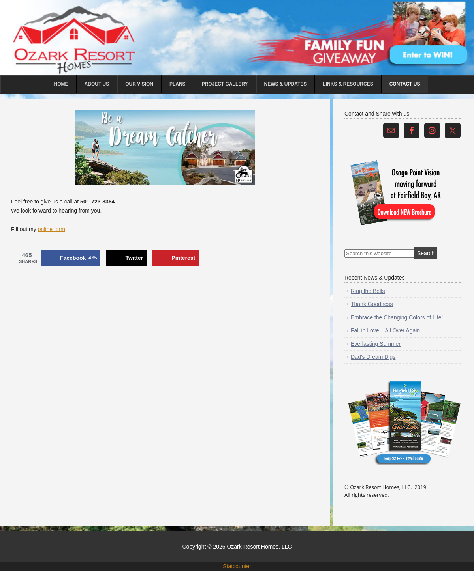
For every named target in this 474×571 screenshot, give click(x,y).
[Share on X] (126, 258)
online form (51, 229)
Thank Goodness (372, 304)
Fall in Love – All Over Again (385, 330)
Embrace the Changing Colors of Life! (397, 317)
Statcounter (237, 566)
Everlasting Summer (376, 344)
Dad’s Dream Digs (373, 357)
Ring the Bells (368, 291)
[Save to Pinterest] (175, 258)
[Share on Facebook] (70, 258)
